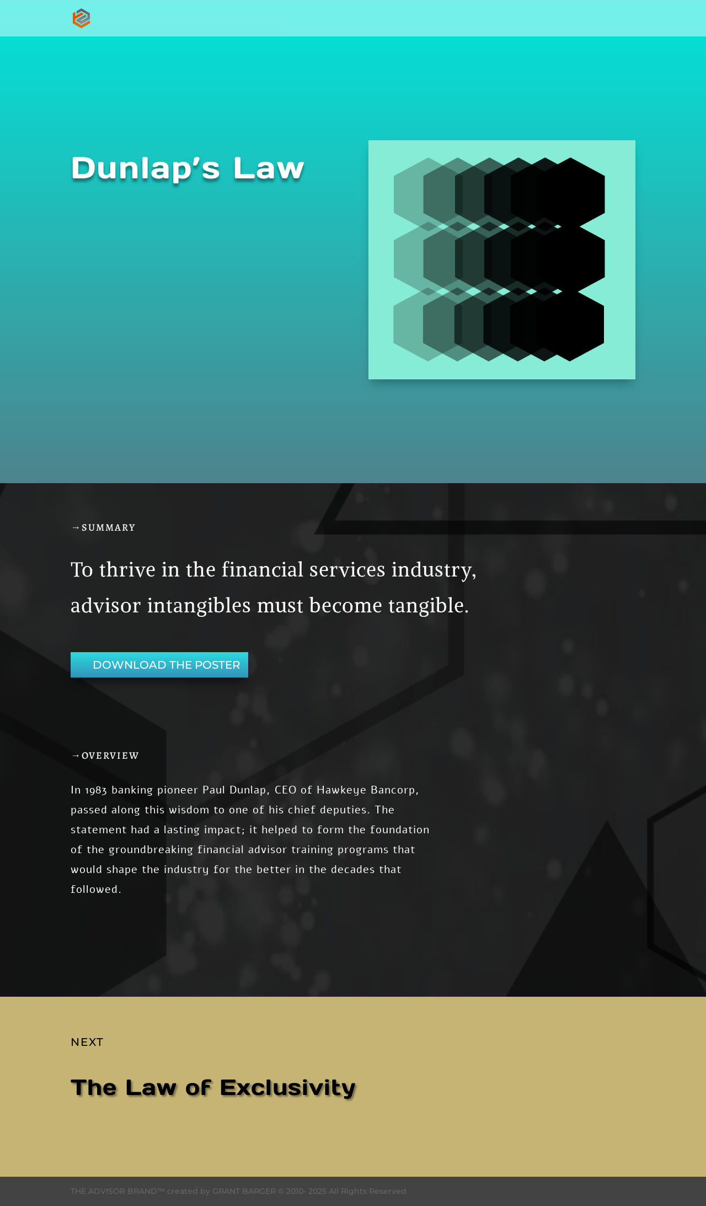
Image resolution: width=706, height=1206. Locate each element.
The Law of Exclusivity (213, 1087)
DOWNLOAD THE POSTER (166, 664)
